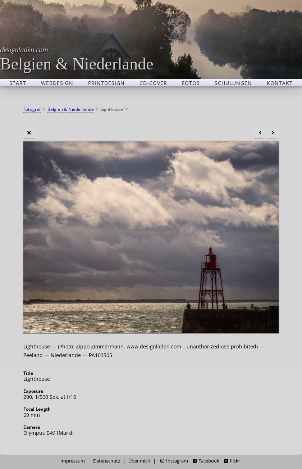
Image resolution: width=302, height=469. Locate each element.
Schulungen (233, 83)
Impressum (72, 461)
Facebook (206, 461)
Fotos (191, 83)
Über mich (139, 461)
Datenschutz (106, 461)
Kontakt (280, 83)
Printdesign (106, 83)
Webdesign (57, 83)
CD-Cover (153, 83)
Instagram (174, 461)
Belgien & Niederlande (77, 58)
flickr (232, 461)
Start (17, 83)
